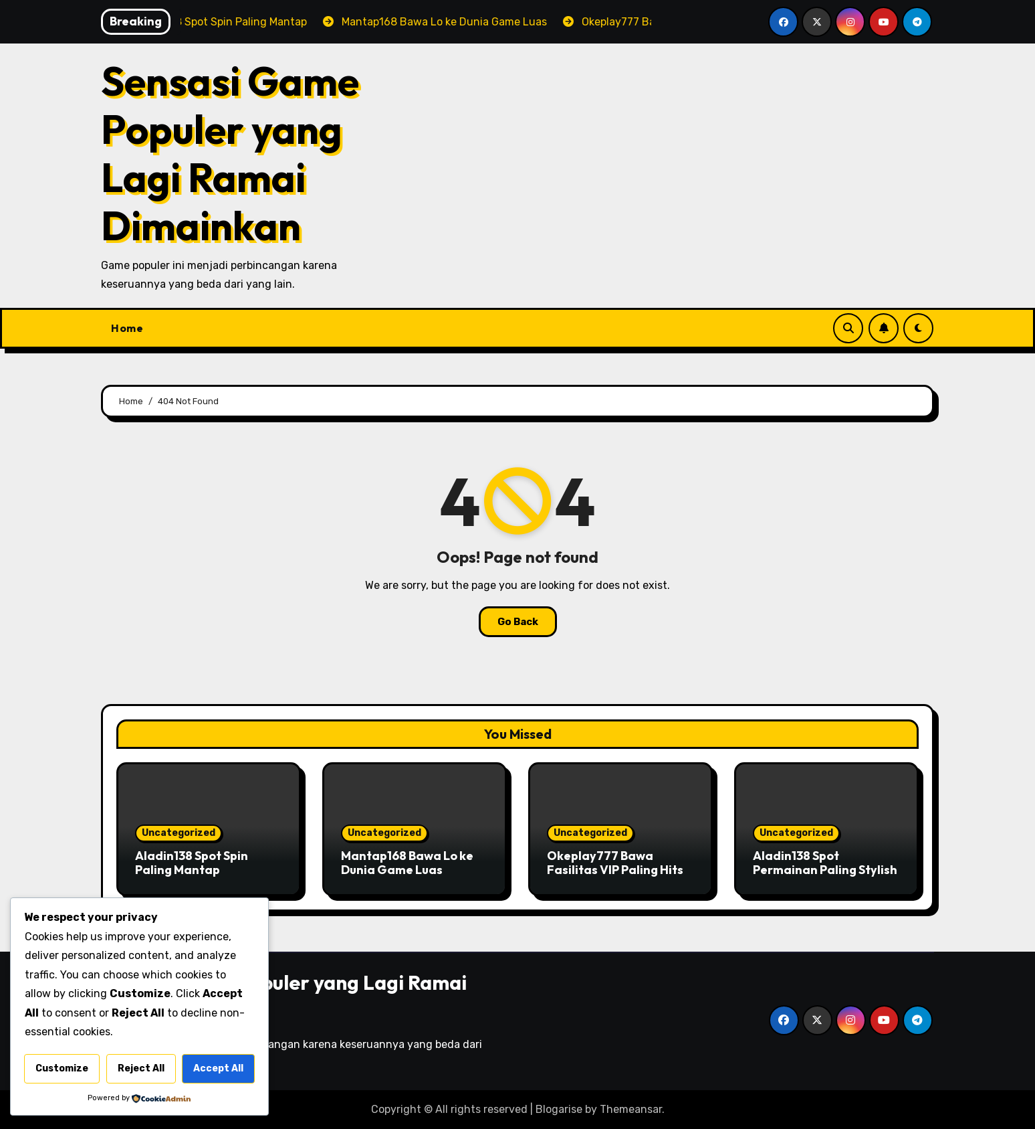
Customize (61, 1068)
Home (127, 328)
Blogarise (559, 1109)
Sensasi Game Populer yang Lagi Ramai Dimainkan (230, 153)
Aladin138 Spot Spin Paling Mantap (191, 863)
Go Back (517, 622)
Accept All (218, 1068)
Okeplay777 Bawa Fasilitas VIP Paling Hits (615, 863)
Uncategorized (178, 833)
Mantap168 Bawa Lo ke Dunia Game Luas (407, 863)
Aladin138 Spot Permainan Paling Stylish (825, 863)
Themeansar (631, 1109)
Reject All (141, 1068)
